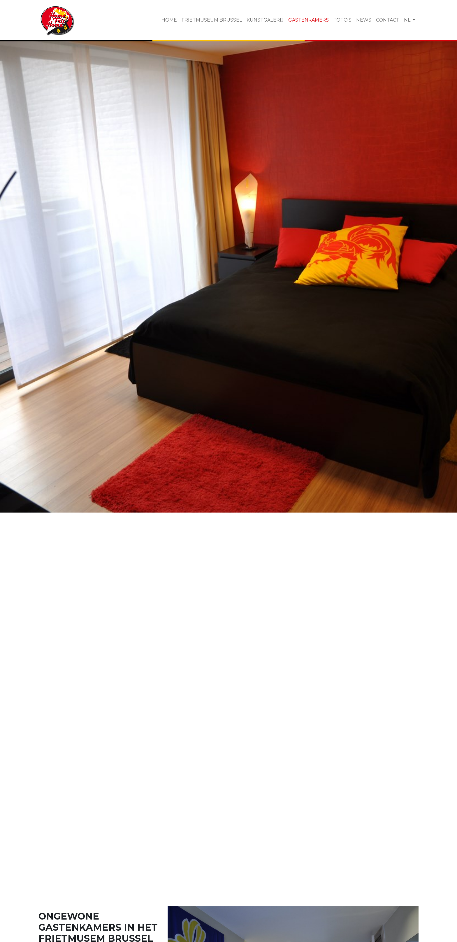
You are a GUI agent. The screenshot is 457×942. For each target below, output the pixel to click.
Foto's (342, 20)
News (363, 20)
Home (169, 20)
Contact (387, 20)
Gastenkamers (308, 20)
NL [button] (408, 20)
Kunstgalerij (265, 20)
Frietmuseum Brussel (212, 20)
